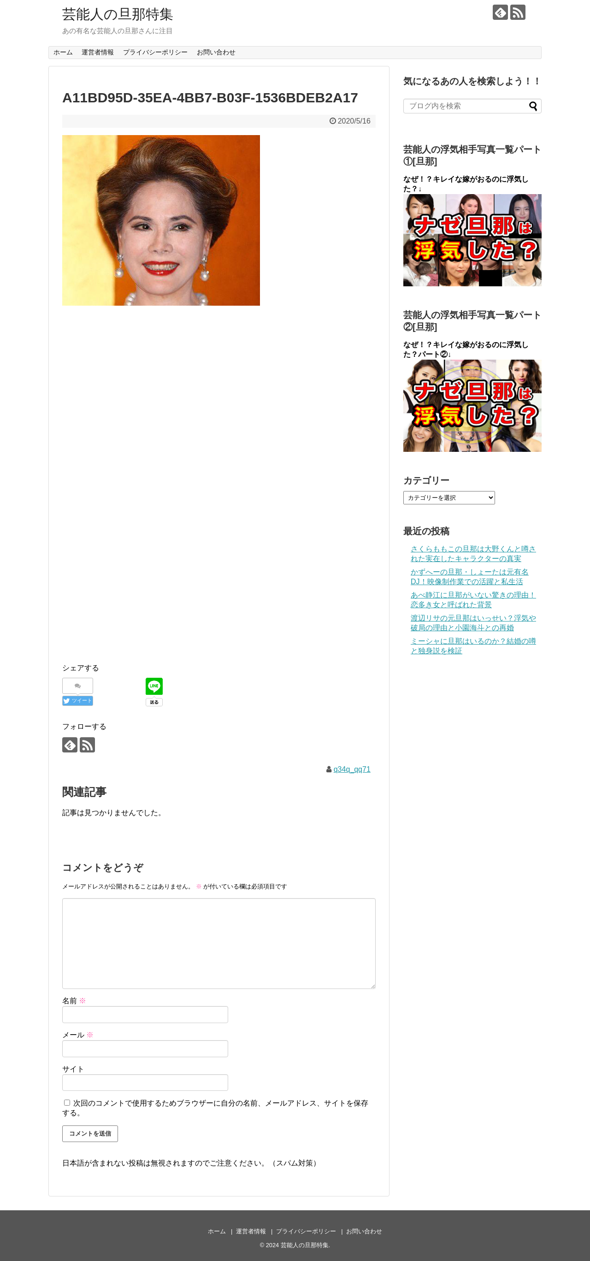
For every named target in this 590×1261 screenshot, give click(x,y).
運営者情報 (98, 52)
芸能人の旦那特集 (117, 14)
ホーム (63, 52)
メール (78, 1035)
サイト (73, 1069)
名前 (74, 1001)
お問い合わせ (216, 52)
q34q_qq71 (352, 769)
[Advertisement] (219, 381)
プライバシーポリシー (155, 52)
